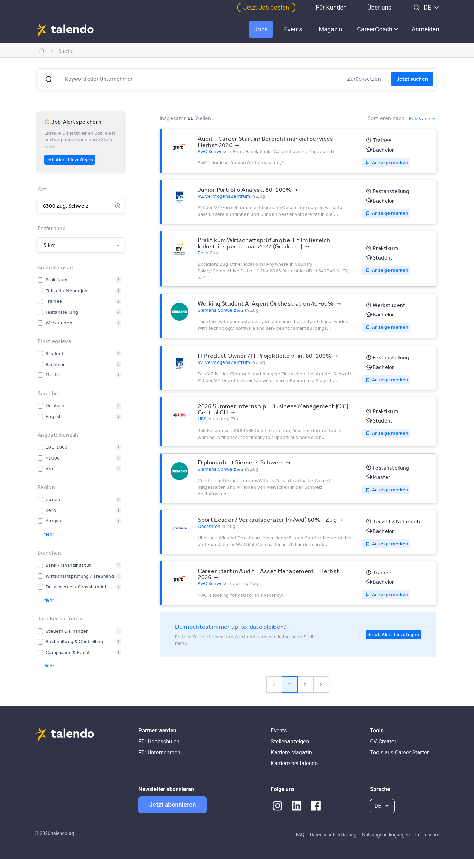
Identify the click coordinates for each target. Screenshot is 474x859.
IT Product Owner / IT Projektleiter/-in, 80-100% (264, 355)
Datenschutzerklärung (333, 835)
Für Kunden (331, 7)
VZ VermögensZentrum (224, 196)
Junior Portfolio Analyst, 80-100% (245, 189)
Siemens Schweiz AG (221, 310)
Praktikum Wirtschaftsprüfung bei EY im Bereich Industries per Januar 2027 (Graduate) (264, 243)
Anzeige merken (390, 162)
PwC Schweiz (212, 151)
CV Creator (383, 741)
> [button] (321, 684)
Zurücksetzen (364, 78)
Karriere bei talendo (294, 763)
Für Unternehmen (159, 752)
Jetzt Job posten (266, 7)
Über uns (379, 7)
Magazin (330, 29)
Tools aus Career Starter (399, 752)
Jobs (261, 29)
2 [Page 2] (305, 684)
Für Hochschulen (158, 741)
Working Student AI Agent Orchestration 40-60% (266, 303)
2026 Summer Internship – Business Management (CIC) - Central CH (275, 409)
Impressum (427, 835)
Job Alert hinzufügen (69, 160)
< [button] (274, 684)
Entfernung (52, 228)
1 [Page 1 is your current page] (289, 684)
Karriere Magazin (291, 752)
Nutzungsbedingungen (386, 835)
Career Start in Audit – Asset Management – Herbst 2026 (268, 573)
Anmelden (425, 29)
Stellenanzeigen (290, 741)
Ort (42, 189)
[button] (48, 79)
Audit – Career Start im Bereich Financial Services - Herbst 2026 (268, 141)
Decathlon (209, 526)
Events (293, 29)
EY (201, 253)
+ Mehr (47, 534)
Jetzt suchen (412, 78)
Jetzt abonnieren (172, 804)
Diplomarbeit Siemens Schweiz (241, 462)
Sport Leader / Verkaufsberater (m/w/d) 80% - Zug (267, 519)
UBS (202, 419)
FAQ (300, 835)
